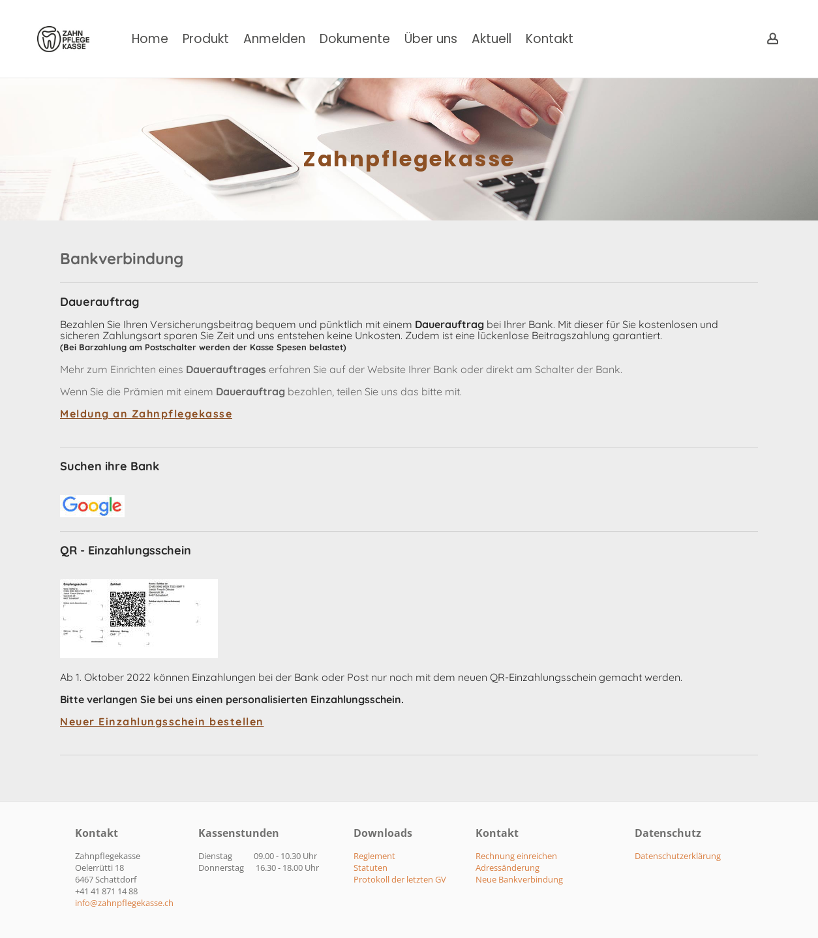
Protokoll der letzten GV (400, 879)
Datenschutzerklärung (678, 856)
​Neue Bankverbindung (519, 879)
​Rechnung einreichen (516, 856)
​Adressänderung (507, 867)
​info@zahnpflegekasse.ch (124, 903)
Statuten (370, 867)
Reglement (374, 856)
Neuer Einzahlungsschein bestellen (162, 721)
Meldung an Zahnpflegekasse (146, 413)
